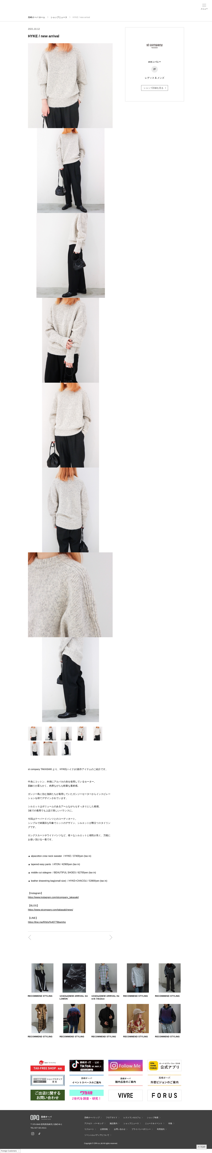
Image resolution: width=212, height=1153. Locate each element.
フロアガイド (38, 9)
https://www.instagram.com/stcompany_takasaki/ (53, 897)
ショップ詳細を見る (153, 88)
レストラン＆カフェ (132, 1117)
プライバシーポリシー (141, 1129)
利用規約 (161, 1129)
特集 (170, 1123)
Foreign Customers (9, 1151)
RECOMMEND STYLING (40, 996)
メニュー (204, 9)
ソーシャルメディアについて (96, 1135)
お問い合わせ (119, 1129)
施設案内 (73, 9)
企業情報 (104, 1129)
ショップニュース (59, 17)
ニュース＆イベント (84, 10)
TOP (202, 1146)
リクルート (89, 1129)
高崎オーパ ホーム (36, 17)
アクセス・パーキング (61, 10)
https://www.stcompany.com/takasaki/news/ (50, 909)
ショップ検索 (50, 9)
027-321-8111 (41, 1128)
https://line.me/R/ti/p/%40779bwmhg (47, 922)
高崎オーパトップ (92, 1117)
